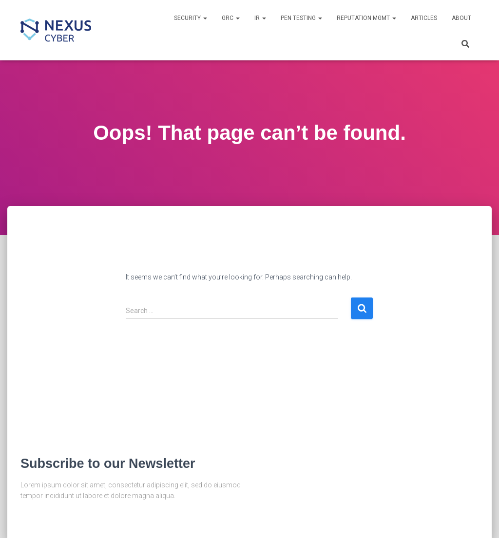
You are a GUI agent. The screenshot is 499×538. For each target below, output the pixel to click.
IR (260, 18)
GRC (231, 18)
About (461, 18)
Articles (424, 18)
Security (190, 18)
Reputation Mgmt (366, 18)
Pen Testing (301, 18)
